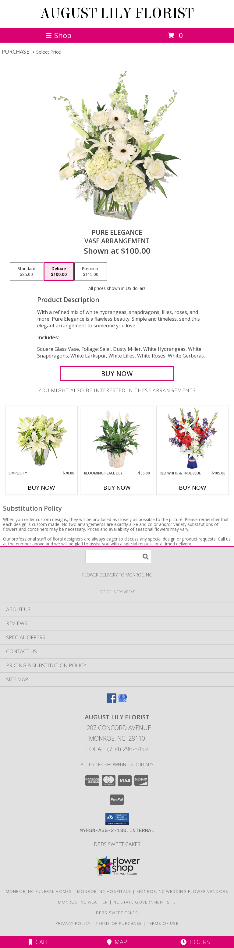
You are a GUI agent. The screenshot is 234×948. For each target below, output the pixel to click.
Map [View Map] (117, 942)
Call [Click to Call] (39, 942)
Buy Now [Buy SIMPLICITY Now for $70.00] (41, 488)
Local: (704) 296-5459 (117, 749)
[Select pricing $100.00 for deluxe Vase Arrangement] (58, 271)
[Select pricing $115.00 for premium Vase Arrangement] (91, 271)
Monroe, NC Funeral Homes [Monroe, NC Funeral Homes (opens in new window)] (39, 891)
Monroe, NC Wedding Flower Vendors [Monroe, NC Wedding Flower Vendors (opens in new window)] (182, 891)
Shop (58, 35)
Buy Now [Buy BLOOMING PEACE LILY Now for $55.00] (117, 488)
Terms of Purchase (119, 923)
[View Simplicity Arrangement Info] (41, 438)
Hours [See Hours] (195, 942)
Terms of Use (163, 923)
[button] (117, 819)
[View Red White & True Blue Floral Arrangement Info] (192, 438)
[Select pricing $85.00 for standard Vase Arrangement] (26, 271)
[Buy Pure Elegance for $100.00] (117, 373)
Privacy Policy (72, 923)
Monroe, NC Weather (83, 902)
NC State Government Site (144, 902)
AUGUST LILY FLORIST (117, 13)
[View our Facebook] (111, 701)
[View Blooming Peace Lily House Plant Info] (117, 438)
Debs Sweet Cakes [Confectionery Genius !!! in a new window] (117, 844)
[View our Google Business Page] (122, 701)
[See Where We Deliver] (117, 591)
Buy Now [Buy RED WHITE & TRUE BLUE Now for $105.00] (192, 488)
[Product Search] (118, 556)
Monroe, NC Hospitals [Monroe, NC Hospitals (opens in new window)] (104, 891)
